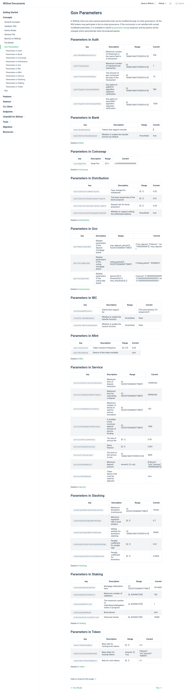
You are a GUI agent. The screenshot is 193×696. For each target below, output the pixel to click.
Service (82, 487)
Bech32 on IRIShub (12, 38)
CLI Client (9, 106)
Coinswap (83, 169)
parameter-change (121, 28)
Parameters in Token (14, 87)
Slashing (83, 566)
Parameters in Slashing (15, 79)
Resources (9, 132)
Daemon (8, 101)
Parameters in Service (15, 76)
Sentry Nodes (10, 30)
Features (8, 96)
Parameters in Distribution (17, 61)
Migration (9, 127)
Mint (81, 359)
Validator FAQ (10, 26)
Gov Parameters (11, 47)
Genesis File (9, 34)
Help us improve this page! (83, 679)
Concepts (9, 17)
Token (82, 667)
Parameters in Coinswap (16, 58)
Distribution (84, 220)
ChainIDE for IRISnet (14, 117)
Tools (7, 122)
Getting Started (11, 12)
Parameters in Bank (14, 54)
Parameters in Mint (14, 72)
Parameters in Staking (15, 83)
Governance (84, 289)
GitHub (162, 3)
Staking (82, 623)
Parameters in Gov (13, 65)
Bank (81, 143)
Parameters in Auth (14, 51)
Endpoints (9, 111)
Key (6, 90)
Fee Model (9, 43)
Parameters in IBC (13, 69)
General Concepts (12, 22)
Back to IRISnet (148, 3)
